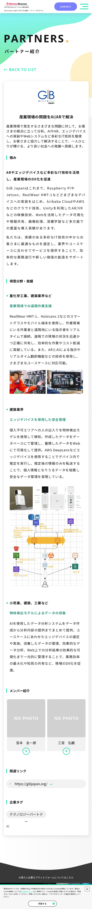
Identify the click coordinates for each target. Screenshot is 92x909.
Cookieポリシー (27, 891)
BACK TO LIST (22, 69)
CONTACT (65, 6)
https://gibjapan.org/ (33, 783)
